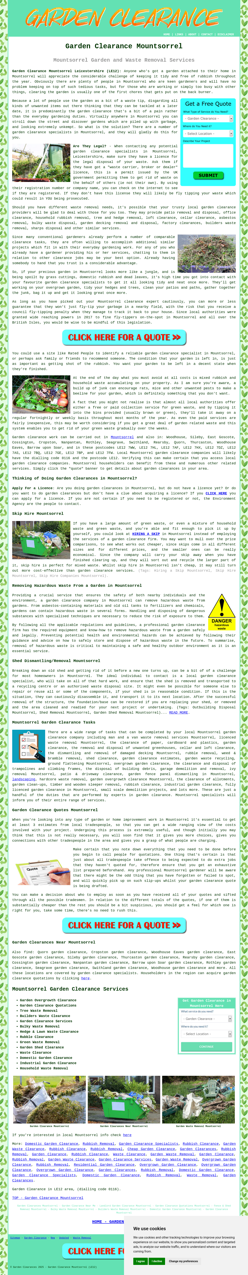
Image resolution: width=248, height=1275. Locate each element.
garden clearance (91, 151)
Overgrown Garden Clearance (168, 1165)
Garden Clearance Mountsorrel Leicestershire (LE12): (66, 71)
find (28, 952)
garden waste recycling (209, 758)
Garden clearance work (35, 437)
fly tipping (187, 193)
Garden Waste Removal (172, 1154)
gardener (54, 253)
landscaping (23, 779)
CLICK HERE (216, 493)
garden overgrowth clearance (118, 779)
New (53, 1238)
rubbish (101, 364)
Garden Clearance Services (125, 1160)
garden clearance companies (182, 453)
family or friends (62, 359)
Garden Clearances (198, 1149)
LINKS (179, 34)
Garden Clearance (49, 1154)
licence (178, 493)
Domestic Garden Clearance (51, 1144)
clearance (62, 258)
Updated (64, 1238)
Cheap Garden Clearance (151, 1149)
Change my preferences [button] (183, 1261)
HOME (167, 34)
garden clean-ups (29, 785)
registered (48, 193)
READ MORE (178, 713)
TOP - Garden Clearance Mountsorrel (47, 1198)
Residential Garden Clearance (104, 1165)
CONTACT (207, 34)
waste (141, 162)
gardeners (75, 237)
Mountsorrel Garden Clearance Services (70, 989)
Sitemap (15, 1238)
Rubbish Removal (99, 1144)
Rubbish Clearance (201, 1144)
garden (172, 71)
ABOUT (192, 34)
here (85, 978)
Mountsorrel (122, 437)
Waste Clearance (129, 1154)
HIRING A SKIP (146, 534)
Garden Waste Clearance (71, 1160)
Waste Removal (202, 1175)
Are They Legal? (89, 146)
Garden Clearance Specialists (148, 1144)
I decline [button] (157, 1261)
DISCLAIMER (226, 34)
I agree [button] (140, 1261)
